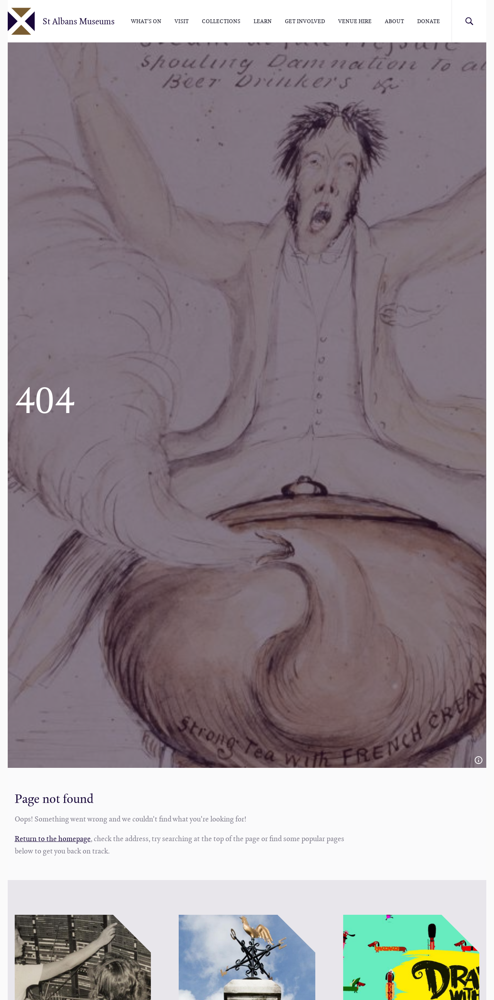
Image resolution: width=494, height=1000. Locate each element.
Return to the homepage (53, 838)
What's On (146, 21)
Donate (428, 21)
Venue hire (355, 21)
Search (469, 21)
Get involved (305, 21)
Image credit (478, 760)
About (394, 21)
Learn (263, 21)
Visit (181, 21)
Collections (221, 21)
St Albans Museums (78, 21)
